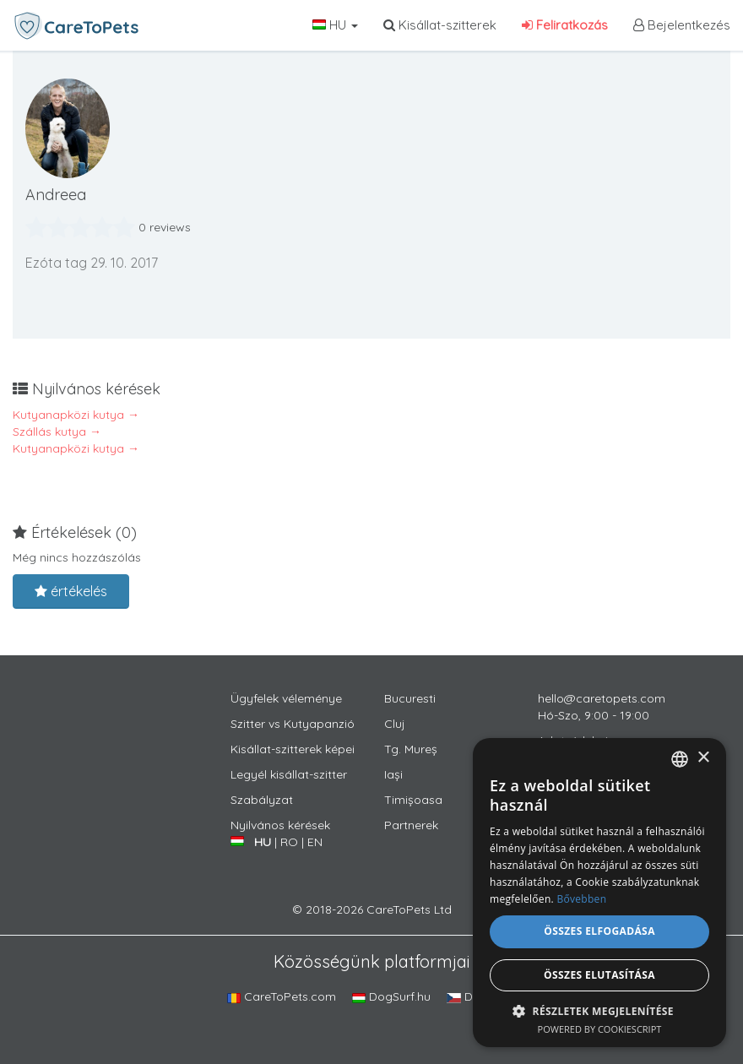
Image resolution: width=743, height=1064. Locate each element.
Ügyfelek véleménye (286, 698)
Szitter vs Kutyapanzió (292, 723)
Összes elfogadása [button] (599, 931)
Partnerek (411, 825)
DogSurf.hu (391, 996)
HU (335, 25)
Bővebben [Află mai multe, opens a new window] (581, 899)
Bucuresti (410, 698)
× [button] (703, 758)
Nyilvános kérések (280, 825)
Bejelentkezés (681, 25)
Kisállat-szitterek (439, 25)
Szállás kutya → (57, 431)
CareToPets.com (281, 996)
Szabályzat (261, 799)
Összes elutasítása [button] (599, 975)
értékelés (71, 591)
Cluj (394, 723)
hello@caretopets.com (601, 698)
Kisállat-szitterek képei (292, 749)
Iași (393, 774)
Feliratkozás (565, 25)
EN (315, 842)
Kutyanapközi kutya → (76, 414)
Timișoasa (413, 799)
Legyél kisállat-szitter (288, 774)
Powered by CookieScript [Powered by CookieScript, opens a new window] (600, 1029)
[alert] (599, 892)
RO (289, 842)
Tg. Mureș (410, 749)
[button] (599, 1010)
